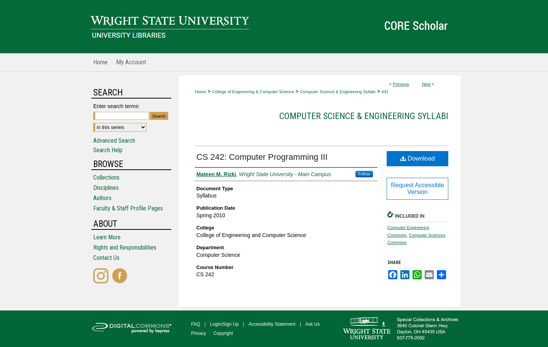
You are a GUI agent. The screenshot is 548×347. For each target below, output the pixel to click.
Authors (102, 198)
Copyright (223, 333)
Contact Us (106, 257)
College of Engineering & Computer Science (253, 91)
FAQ (195, 324)
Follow (364, 174)
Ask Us (312, 324)
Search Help (108, 150)
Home (200, 91)
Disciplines (106, 187)
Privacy (198, 333)
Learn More (107, 237)
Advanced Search (114, 140)
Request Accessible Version (417, 188)
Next (426, 84)
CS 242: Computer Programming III (262, 157)
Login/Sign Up (224, 324)
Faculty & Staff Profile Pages (128, 208)
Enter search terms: (116, 106)
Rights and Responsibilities (124, 247)
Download (417, 158)
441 (385, 91)
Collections (106, 177)
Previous (401, 84)
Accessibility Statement (272, 324)
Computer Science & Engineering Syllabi (338, 91)
